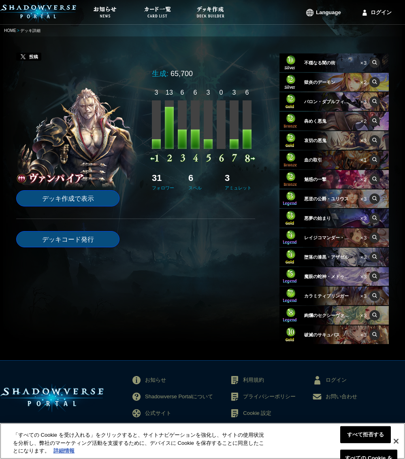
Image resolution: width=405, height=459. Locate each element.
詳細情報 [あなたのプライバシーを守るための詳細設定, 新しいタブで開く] (64, 453)
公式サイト (158, 413)
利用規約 (253, 380)
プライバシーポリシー (269, 396)
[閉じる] (396, 443)
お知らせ (155, 380)
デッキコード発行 (68, 239)
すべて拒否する (365, 437)
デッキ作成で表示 (68, 198)
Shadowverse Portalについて (179, 396)
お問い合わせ (341, 396)
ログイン (381, 12)
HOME (10, 30)
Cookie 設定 (257, 413)
